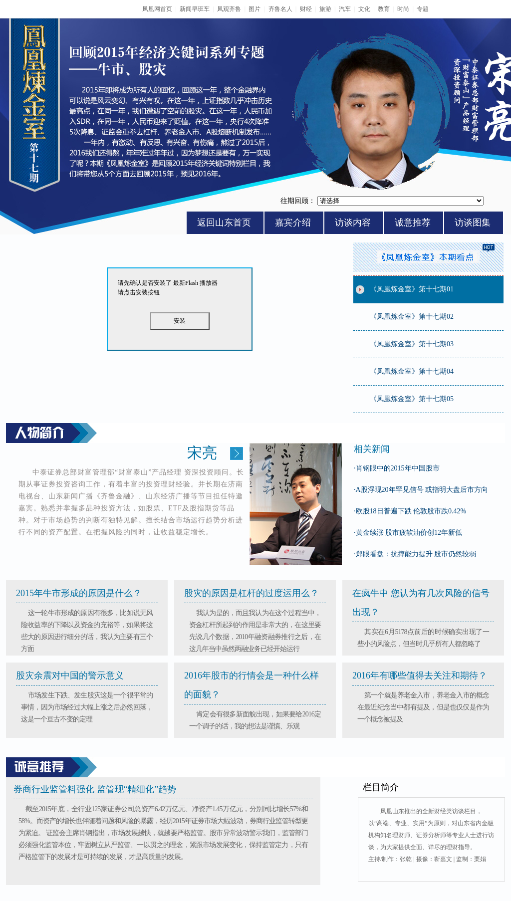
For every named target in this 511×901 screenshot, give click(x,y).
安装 (180, 320)
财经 (306, 8)
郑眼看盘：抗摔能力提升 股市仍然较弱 (415, 554)
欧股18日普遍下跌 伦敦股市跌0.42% (410, 511)
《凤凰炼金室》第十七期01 (412, 289)
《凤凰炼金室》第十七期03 (412, 344)
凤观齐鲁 (229, 8)
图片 (254, 8)
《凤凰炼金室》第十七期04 (412, 371)
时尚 (403, 8)
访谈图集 (473, 222)
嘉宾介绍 (293, 222)
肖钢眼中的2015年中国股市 (397, 468)
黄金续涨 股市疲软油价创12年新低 (408, 532)
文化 (364, 8)
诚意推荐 (413, 222)
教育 (384, 8)
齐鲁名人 (280, 8)
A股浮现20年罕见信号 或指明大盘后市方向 (421, 489)
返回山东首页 (224, 222)
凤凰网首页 (157, 8)
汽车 (345, 8)
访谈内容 (353, 222)
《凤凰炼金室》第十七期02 (412, 316)
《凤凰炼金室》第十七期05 (412, 399)
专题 (423, 8)
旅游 (325, 8)
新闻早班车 (195, 8)
